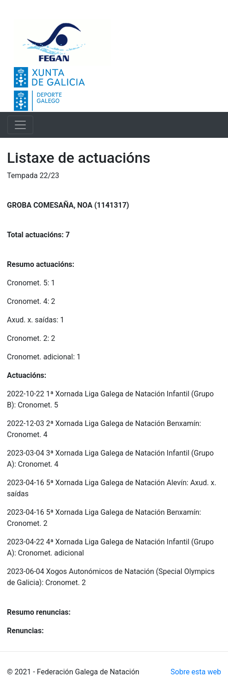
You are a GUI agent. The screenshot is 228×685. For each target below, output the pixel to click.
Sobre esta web (196, 671)
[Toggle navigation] (20, 125)
